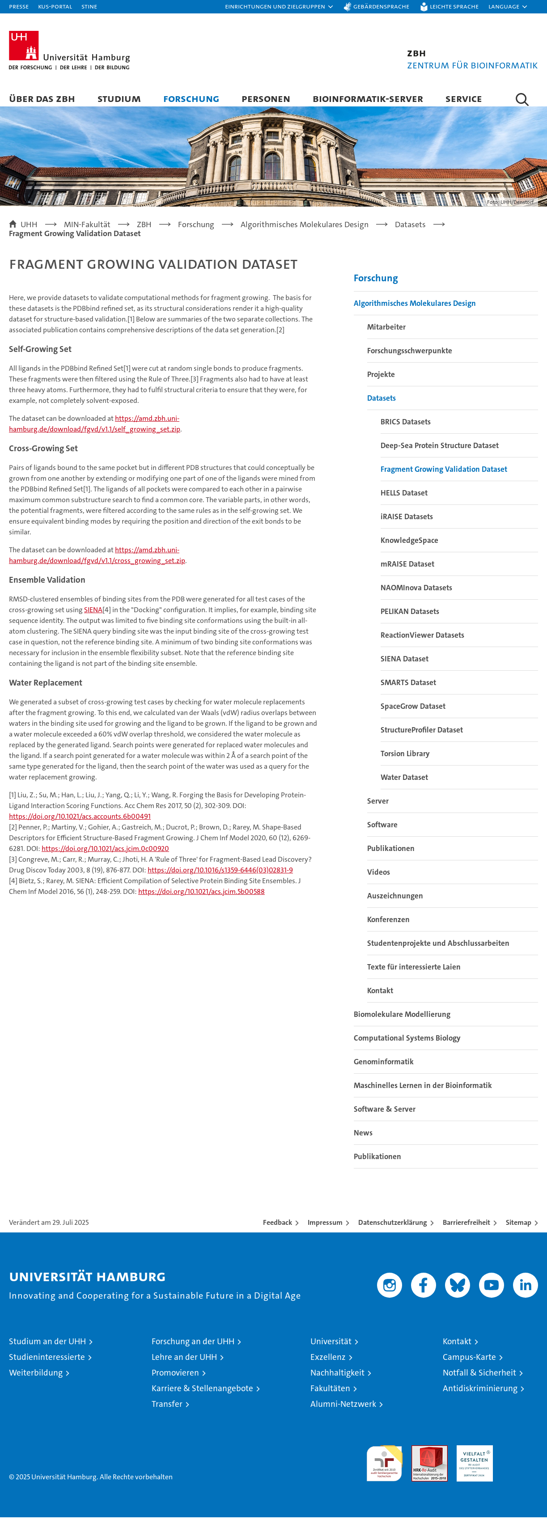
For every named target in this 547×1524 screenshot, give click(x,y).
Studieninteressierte (47, 1363)
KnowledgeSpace (409, 547)
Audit (419, 1456)
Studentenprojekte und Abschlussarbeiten (438, 950)
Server (378, 808)
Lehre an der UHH (184, 1363)
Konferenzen (388, 926)
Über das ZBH (42, 98)
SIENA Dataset (404, 665)
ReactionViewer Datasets (422, 642)
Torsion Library (405, 760)
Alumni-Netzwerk (343, 1410)
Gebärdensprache (381, 6)
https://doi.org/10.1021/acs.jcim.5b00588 (201, 898)
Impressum (325, 1229)
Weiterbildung (36, 1379)
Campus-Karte (469, 1363)
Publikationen (391, 855)
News (363, 1139)
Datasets (381, 405)
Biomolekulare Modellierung (402, 1021)
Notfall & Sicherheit (479, 1379)
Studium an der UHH (47, 1348)
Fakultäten (330, 1395)
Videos (378, 879)
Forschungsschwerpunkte (409, 357)
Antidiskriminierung (480, 1395)
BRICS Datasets (406, 428)
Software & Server (385, 1116)
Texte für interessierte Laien (414, 973)
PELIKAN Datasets (410, 618)
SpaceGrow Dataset (413, 713)
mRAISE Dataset (407, 571)
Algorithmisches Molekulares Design (415, 310)
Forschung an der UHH (193, 1348)
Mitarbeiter (386, 334)
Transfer (167, 1410)
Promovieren (175, 1379)
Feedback (277, 1229)
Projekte (381, 381)
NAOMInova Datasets (416, 594)
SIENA (93, 617)
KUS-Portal (55, 6)
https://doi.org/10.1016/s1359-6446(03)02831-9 (220, 877)
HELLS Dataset (404, 499)
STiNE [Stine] (89, 6)
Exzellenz (328, 1363)
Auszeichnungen (395, 902)
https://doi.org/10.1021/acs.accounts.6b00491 (80, 823)
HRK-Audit (472, 1456)
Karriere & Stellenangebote (202, 1395)
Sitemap (518, 1229)
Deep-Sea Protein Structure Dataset (440, 452)
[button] (279, 6)
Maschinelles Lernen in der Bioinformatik (423, 1092)
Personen (266, 98)
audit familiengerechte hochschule (384, 1466)
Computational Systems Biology (407, 1045)
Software (382, 831)
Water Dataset (404, 784)
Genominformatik (384, 1068)
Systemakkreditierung (520, 1456)
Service (463, 98)
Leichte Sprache (454, 6)
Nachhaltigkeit (337, 1379)
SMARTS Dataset (408, 689)
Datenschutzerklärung (392, 1229)
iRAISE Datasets (407, 523)
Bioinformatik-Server (368, 98)
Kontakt (380, 997)
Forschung (191, 98)
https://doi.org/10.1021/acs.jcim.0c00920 (105, 855)
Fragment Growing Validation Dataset (444, 476)
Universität (331, 1348)
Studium (119, 98)
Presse (19, 6)
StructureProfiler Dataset (422, 736)
